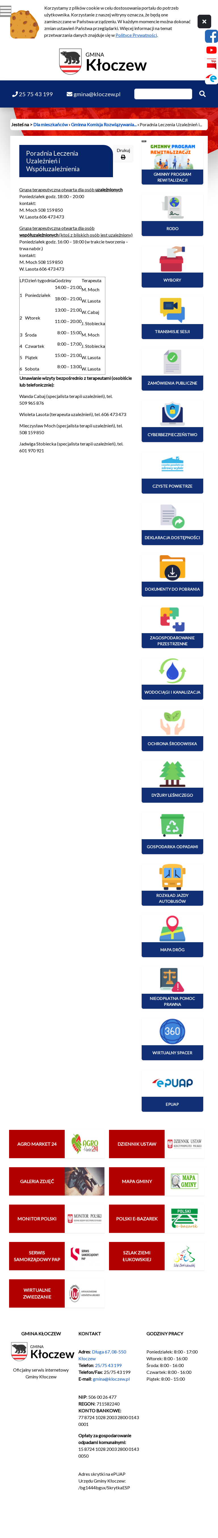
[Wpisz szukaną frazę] (163, 94)
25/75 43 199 (108, 1365)
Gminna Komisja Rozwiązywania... (104, 124)
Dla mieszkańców (50, 124)
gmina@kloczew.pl (111, 1378)
